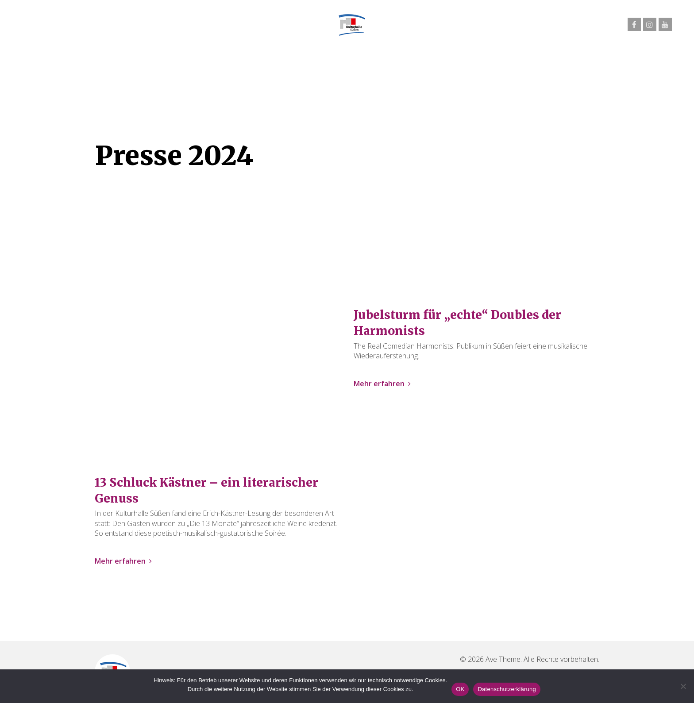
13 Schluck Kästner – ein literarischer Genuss (206, 490)
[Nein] (683, 686)
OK (460, 689)
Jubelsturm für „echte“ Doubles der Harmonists (457, 322)
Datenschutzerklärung (507, 689)
